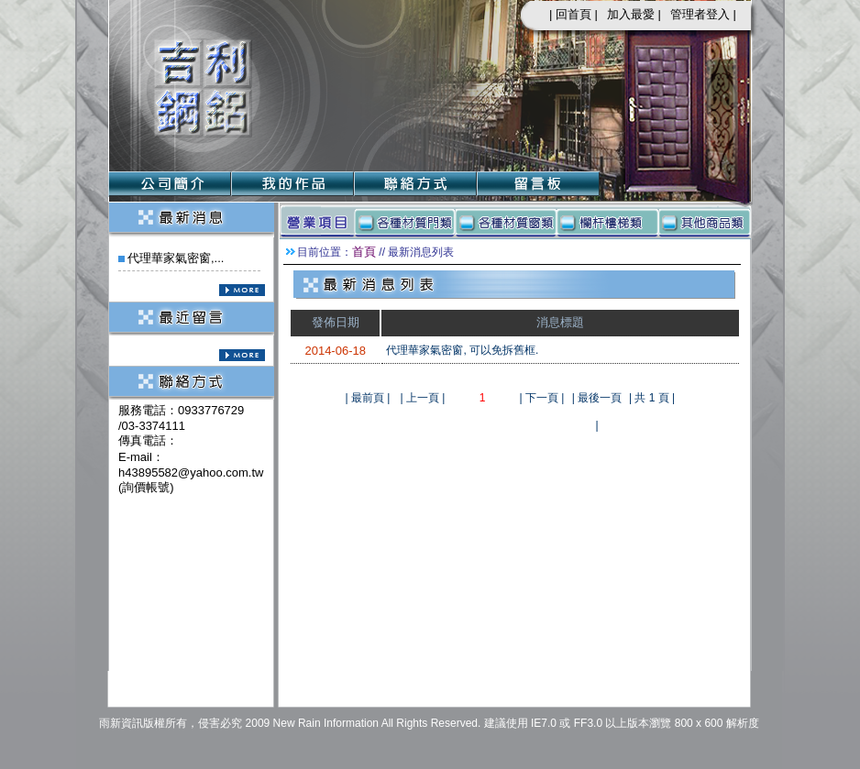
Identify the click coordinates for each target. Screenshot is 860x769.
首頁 (364, 251)
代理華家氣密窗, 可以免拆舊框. (462, 350)
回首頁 (573, 14)
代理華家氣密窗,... (175, 258)
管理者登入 (700, 14)
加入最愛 (631, 14)
